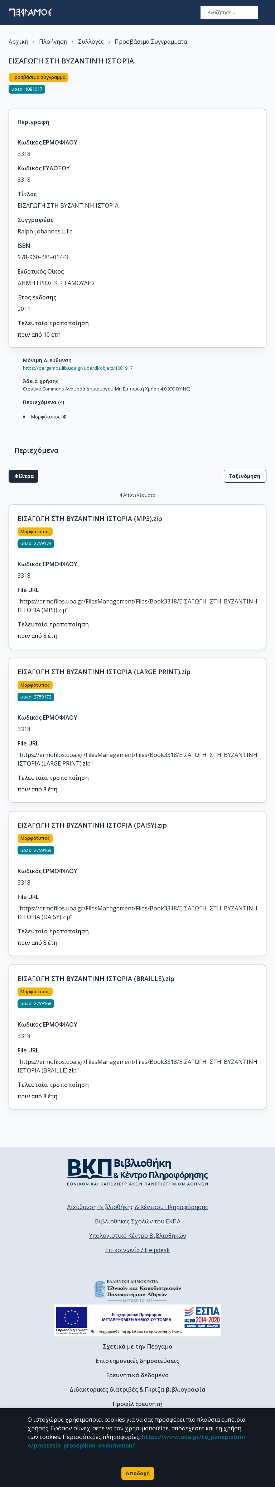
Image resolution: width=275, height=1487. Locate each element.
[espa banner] (137, 1320)
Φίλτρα (23, 476)
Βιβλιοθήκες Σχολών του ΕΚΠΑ (137, 1221)
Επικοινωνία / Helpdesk (137, 1250)
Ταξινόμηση (245, 476)
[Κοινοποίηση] (263, 87)
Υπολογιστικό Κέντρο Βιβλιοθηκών (137, 1236)
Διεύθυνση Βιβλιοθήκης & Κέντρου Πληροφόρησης (137, 1207)
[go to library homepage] (137, 1171)
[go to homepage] (30, 13)
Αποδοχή (137, 1473)
